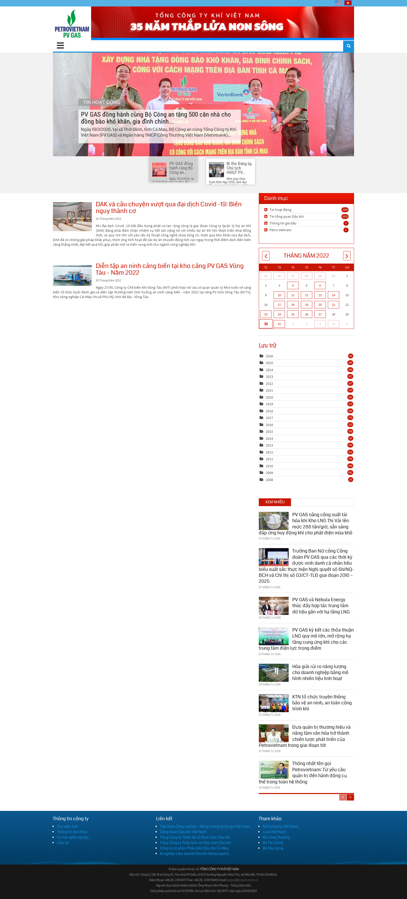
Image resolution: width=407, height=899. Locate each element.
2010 (269, 466)
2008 (269, 479)
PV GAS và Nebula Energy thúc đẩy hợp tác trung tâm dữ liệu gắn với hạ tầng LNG (321, 604)
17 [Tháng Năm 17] (279, 304)
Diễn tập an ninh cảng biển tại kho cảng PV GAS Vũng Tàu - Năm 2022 (72, 275)
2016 (269, 424)
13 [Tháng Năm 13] (320, 295)
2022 (269, 383)
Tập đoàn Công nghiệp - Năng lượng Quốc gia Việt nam (205, 826)
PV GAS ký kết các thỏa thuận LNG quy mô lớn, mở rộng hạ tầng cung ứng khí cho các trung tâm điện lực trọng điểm (306, 638)
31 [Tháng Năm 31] (279, 324)
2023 (269, 376)
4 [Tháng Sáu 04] (333, 324)
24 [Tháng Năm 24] (279, 314)
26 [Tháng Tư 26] (279, 276)
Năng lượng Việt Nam (280, 826)
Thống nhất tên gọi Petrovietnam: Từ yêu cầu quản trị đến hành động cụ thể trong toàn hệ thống (303, 771)
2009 (269, 472)
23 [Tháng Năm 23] (265, 314)
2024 (269, 369)
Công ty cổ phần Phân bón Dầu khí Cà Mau (194, 848)
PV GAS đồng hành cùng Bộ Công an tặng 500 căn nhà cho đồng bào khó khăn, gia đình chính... (203, 104)
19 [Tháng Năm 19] (306, 304)
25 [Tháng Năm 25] (292, 314)
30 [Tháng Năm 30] (266, 323)
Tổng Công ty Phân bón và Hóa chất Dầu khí (195, 842)
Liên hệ (63, 842)
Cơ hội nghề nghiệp (73, 837)
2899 (345, 209)
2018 (269, 411)
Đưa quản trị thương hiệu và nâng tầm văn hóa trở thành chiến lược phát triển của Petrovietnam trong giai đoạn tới (305, 735)
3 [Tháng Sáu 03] (320, 324)
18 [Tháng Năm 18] (292, 304)
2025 (269, 362)
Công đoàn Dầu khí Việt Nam (183, 831)
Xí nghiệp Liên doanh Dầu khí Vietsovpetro (194, 853)
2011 (269, 459)
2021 (269, 390)
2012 (269, 452)
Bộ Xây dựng (273, 848)
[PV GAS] (72, 23)
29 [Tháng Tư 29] (320, 276)
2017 (269, 417)
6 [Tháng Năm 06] (320, 285)
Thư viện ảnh (67, 826)
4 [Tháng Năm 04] (293, 285)
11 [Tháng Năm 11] (292, 295)
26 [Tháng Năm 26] (306, 314)
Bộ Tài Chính (273, 842)
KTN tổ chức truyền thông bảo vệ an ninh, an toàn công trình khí (322, 701)
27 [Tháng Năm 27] (320, 314)
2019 (269, 404)
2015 (269, 431)
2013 (269, 445)
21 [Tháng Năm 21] (333, 304)
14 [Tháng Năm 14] (333, 295)
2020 (269, 397)
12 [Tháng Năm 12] (306, 295)
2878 (345, 216)
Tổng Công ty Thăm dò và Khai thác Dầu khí (195, 837)
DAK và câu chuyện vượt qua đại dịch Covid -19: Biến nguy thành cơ (72, 216)
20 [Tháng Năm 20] (320, 304)
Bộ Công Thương (276, 837)
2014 (269, 438)
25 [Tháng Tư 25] (265, 276)
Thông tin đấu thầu (72, 831)
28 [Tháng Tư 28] (306, 276)
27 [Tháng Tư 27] (292, 276)
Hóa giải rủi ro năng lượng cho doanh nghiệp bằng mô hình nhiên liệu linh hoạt (320, 671)
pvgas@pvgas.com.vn (242, 880)
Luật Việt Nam (274, 831)
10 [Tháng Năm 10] (279, 295)
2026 (269, 356)
